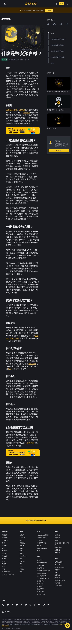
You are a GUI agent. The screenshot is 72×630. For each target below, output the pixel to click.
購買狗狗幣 (40, 589)
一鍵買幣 (22, 537)
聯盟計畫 (57, 535)
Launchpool (23, 556)
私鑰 (10, 369)
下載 (3, 569)
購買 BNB (40, 583)
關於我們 (5, 535)
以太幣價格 (40, 568)
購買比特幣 (40, 581)
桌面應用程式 (6, 571)
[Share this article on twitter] (48, 24)
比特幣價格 (40, 565)
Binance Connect (42, 548)
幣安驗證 (57, 575)
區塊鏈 (22, 110)
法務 (3, 548)
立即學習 (48, 10)
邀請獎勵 (57, 537)
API (56, 572)
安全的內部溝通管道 (8, 574)
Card (21, 548)
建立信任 (5, 556)
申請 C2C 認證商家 (42, 535)
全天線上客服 (58, 562)
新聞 (3, 543)
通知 (3, 566)
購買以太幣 (40, 591)
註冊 (61, 3)
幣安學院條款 (5, 626)
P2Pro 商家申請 (41, 537)
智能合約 (26, 113)
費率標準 (57, 570)
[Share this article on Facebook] (54, 24)
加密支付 (22, 543)
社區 (3, 561)
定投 (21, 558)
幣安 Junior (23, 545)
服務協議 (5, 551)
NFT (21, 564)
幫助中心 (57, 564)
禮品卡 (22, 553)
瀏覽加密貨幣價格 (42, 562)
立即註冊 (58, 150)
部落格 (4, 558)
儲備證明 (57, 552)
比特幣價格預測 (41, 573)
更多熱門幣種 (41, 594)
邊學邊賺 (39, 560)
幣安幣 (56, 540)
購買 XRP (40, 586)
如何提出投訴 (58, 585)
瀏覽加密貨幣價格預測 (43, 570)
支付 (21, 540)
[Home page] (31, 3)
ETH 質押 (22, 561)
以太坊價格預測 (41, 576)
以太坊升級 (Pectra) (43, 578)
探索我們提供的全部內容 (36, 521)
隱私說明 (5, 553)
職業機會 (5, 537)
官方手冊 (30, 443)
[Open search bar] (55, 3)
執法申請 (57, 583)
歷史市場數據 (58, 547)
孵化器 (39, 545)
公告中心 (5, 540)
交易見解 (57, 550)
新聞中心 (5, 545)
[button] (67, 4)
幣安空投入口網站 (60, 580)
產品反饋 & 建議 (59, 567)
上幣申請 (39, 540)
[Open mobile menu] (67, 3)
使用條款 (60, 624)
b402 (38, 551)
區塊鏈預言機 (11, 110)
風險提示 (5, 564)
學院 (21, 551)
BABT (21, 566)
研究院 (22, 569)
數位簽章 (32, 364)
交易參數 (57, 577)
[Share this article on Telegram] (61, 24)
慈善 (21, 571)
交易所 (22, 535)
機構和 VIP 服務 (41, 543)
